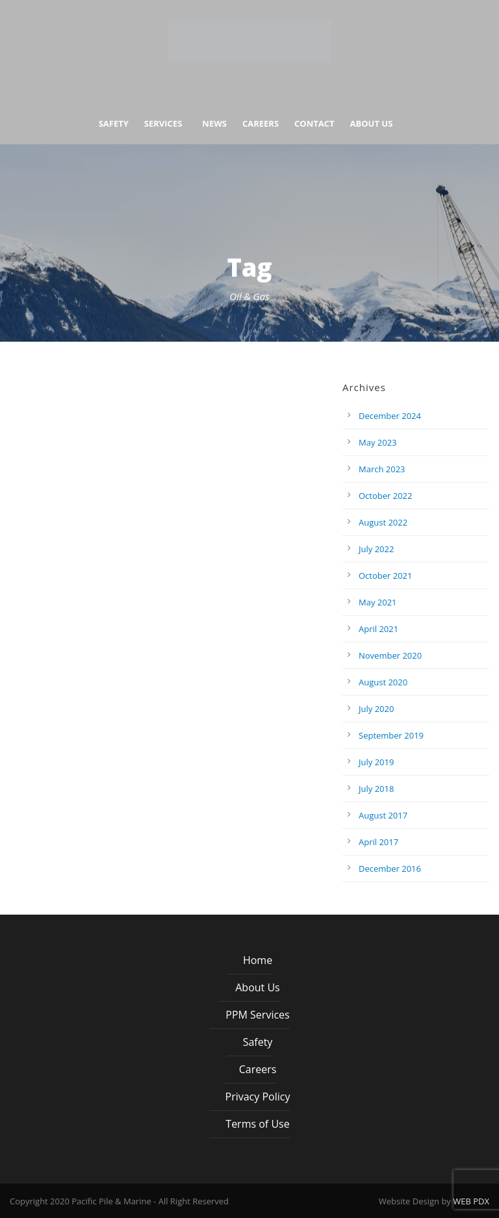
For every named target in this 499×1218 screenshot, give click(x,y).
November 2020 (390, 655)
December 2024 (390, 416)
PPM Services (257, 1014)
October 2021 (385, 575)
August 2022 (383, 522)
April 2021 (378, 629)
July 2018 (376, 788)
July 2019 (376, 762)
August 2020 (383, 682)
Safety (114, 124)
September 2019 (391, 735)
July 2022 (376, 549)
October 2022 (385, 495)
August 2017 (383, 815)
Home (257, 960)
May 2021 (378, 602)
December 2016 (390, 868)
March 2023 (382, 469)
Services (163, 124)
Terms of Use (257, 1123)
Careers (260, 124)
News (214, 124)
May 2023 (378, 442)
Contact (314, 124)
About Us (371, 124)
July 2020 (376, 709)
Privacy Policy (257, 1096)
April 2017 (378, 842)
